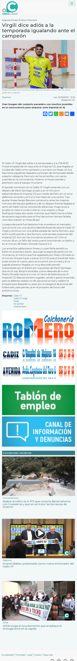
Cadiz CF (18, 295)
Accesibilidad (7, 655)
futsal (16, 301)
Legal (29, 655)
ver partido (19, 304)
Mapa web (48, 655)
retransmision (20, 306)
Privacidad (20, 655)
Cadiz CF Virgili (20, 298)
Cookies (37, 655)
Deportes (6, 97)
